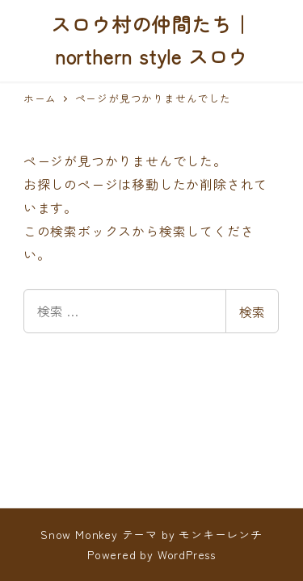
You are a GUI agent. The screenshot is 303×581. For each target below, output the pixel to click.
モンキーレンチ (221, 534)
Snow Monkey (79, 534)
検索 (252, 311)
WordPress (187, 554)
